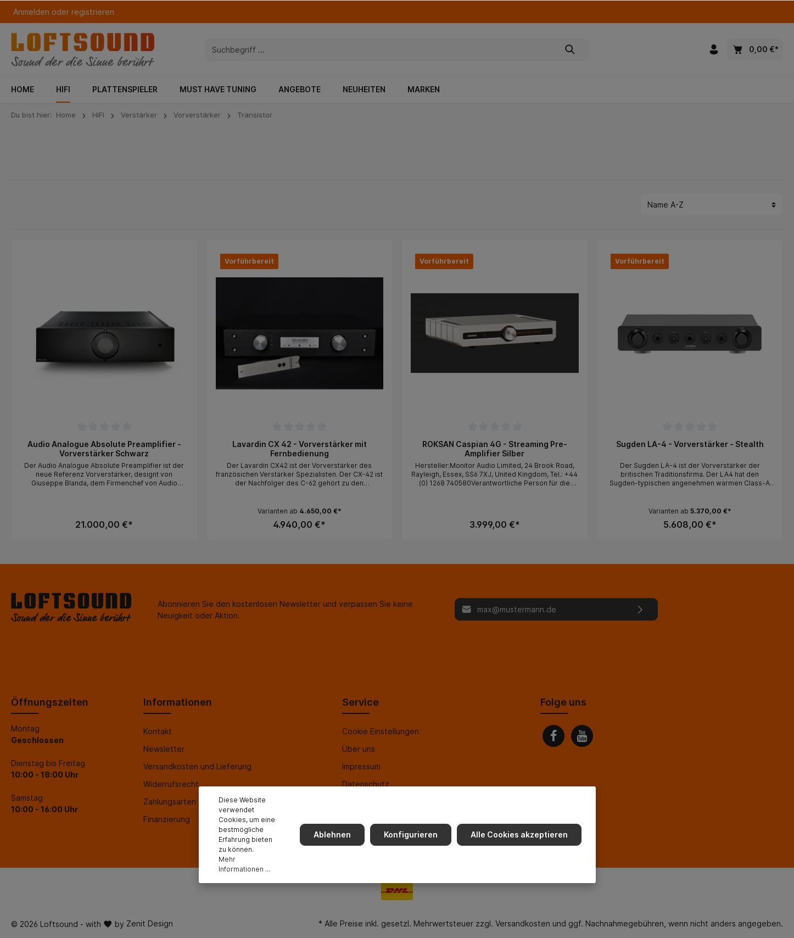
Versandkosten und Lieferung (197, 766)
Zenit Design (149, 923)
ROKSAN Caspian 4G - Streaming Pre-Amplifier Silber (494, 449)
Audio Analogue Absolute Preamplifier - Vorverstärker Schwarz (104, 449)
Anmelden (31, 11)
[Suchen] (570, 49)
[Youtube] (582, 736)
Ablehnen (335, 834)
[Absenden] (640, 609)
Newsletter (163, 748)
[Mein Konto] (714, 49)
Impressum (361, 766)
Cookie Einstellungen (380, 731)
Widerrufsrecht (171, 784)
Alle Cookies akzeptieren (520, 834)
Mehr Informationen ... (244, 864)
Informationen (177, 702)
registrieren (92, 11)
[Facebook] (553, 736)
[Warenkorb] (755, 49)
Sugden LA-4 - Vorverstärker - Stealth (690, 444)
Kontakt (157, 731)
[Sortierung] (711, 204)
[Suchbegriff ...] (378, 49)
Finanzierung (166, 819)
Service (360, 702)
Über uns (358, 748)
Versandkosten (522, 923)
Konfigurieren (413, 834)
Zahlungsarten (169, 801)
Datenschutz (365, 784)
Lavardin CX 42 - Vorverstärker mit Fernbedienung (299, 449)
